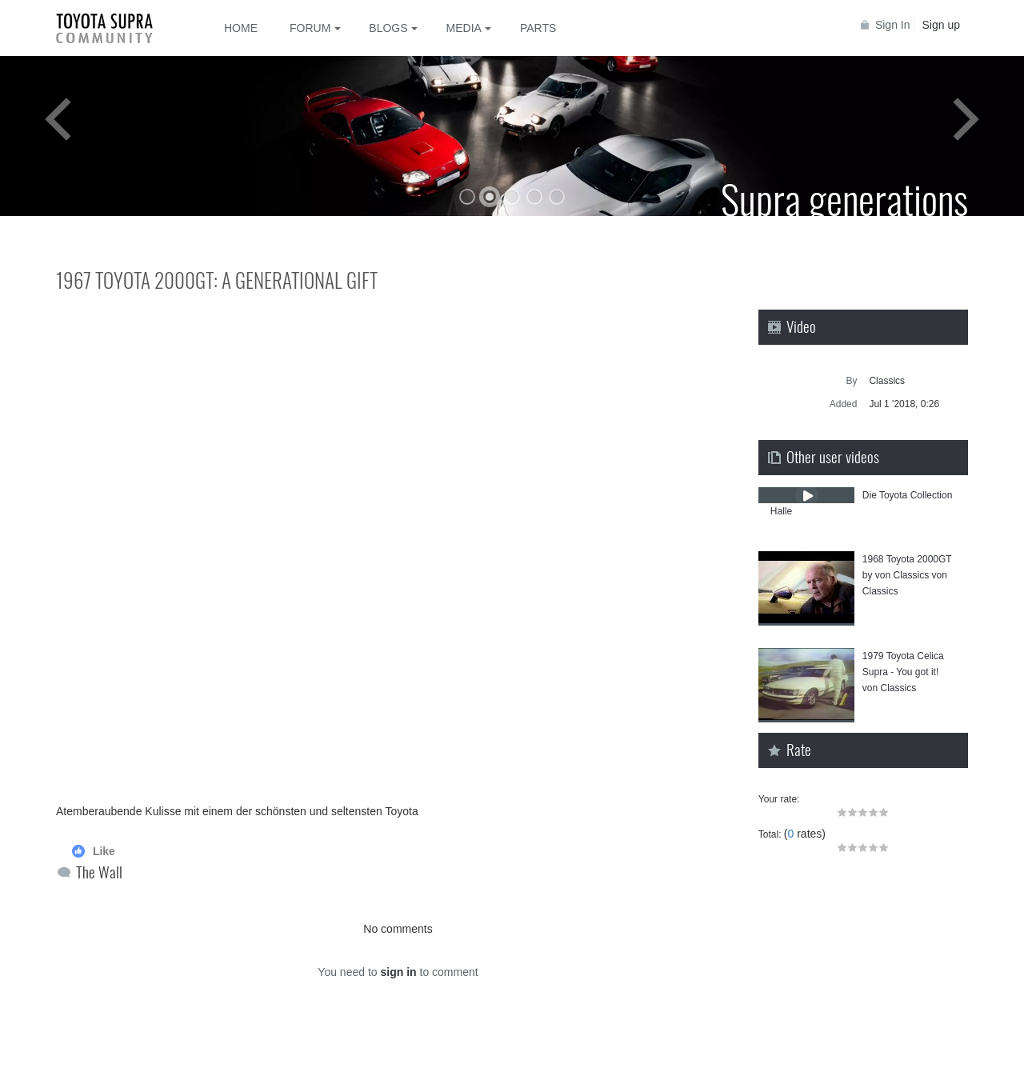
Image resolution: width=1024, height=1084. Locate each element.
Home (241, 28)
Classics (887, 380)
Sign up (941, 24)
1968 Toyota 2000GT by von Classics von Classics (907, 575)
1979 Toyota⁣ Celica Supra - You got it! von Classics (903, 672)
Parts (538, 28)
